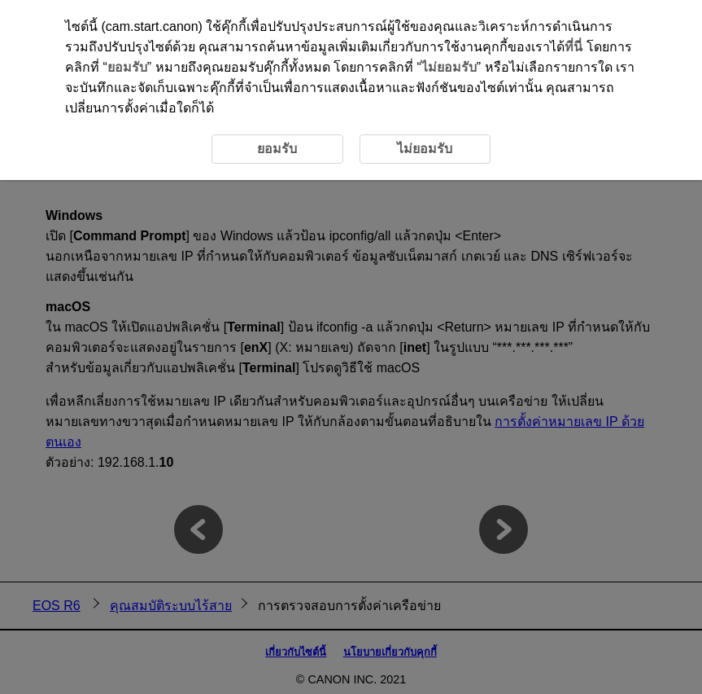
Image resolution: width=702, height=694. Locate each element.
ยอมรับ (127, 67)
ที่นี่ (573, 47)
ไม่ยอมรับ (449, 67)
